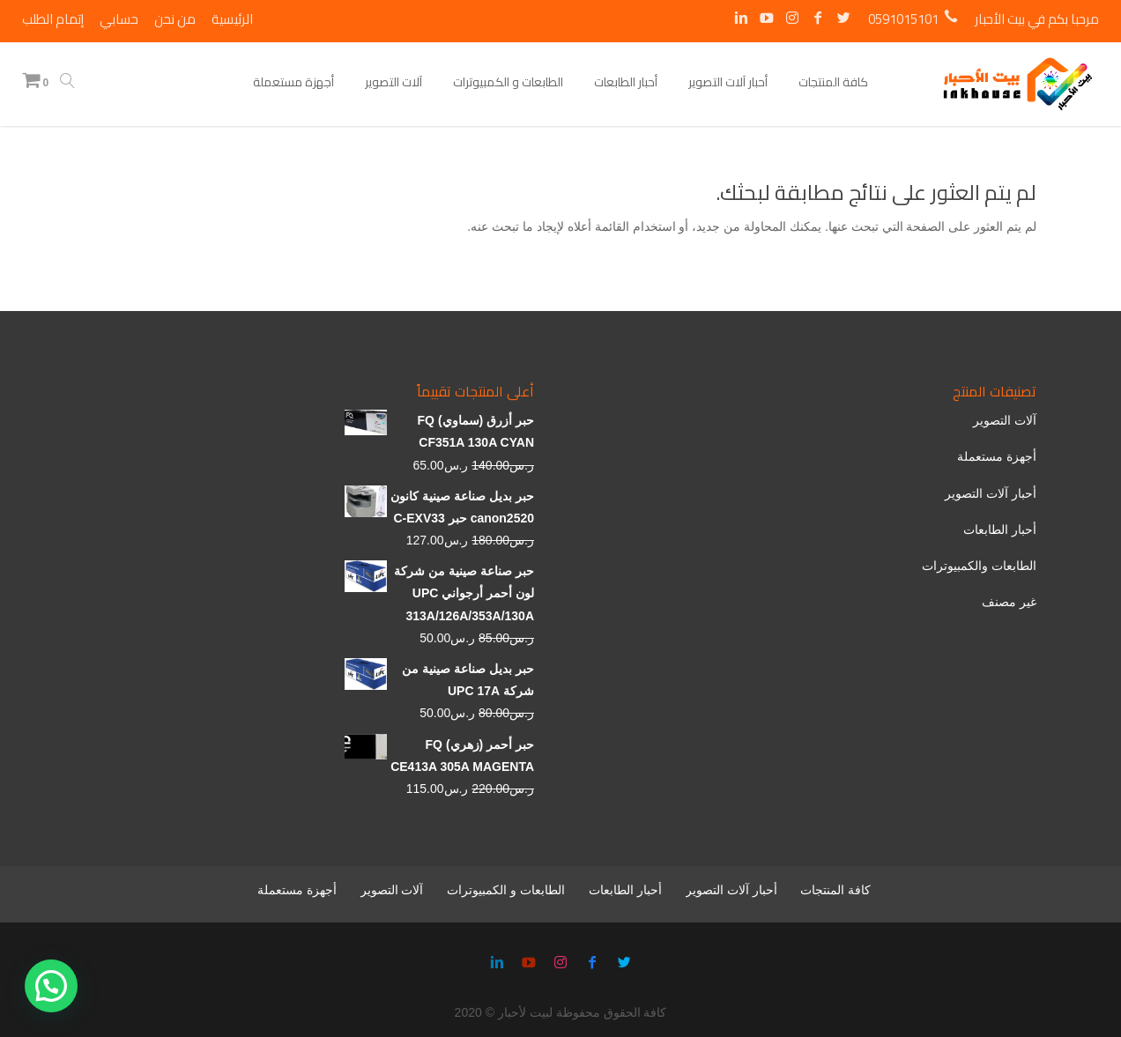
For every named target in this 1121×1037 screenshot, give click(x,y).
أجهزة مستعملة (996, 456)
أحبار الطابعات (999, 529)
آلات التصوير (1004, 420)
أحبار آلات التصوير (990, 493)
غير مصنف (1009, 602)
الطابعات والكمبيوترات (979, 566)
